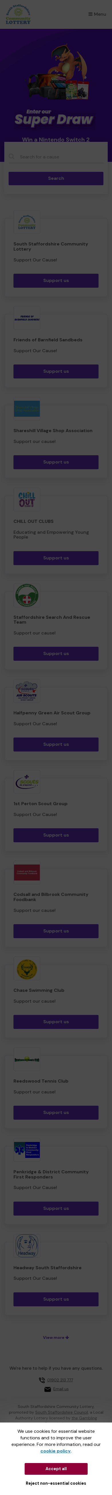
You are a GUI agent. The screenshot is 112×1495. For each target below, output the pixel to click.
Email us (61, 1388)
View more (56, 1337)
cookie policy (55, 1451)
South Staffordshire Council (61, 1412)
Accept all (56, 1468)
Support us (56, 280)
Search (56, 178)
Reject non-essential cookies (56, 1483)
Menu (97, 14)
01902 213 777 (60, 1380)
